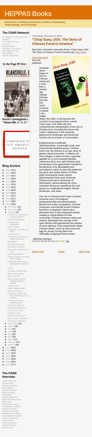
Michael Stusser (9, 409)
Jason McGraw (9, 381)
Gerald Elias (8, 383)
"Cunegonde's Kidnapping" (13, 223)
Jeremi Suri (7, 427)
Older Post (84, 251)
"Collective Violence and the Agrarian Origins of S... (17, 264)
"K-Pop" (10, 268)
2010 (8, 356)
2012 (8, 350)
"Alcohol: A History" (15, 291)
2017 (8, 195)
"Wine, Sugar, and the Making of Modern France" (16, 281)
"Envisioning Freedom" (16, 308)
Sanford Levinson (10, 418)
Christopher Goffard (11, 406)
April (10, 337)
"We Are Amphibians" (16, 219)
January (11, 345)
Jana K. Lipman (9, 390)
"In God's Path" (13, 234)
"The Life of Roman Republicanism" (15, 301)
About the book (40, 57)
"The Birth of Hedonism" (17, 271)
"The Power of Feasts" (16, 321)
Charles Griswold (10, 411)
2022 (8, 181)
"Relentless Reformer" (16, 247)
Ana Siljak (7, 395)
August (11, 326)
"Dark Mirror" (12, 242)
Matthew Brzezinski (11, 413)
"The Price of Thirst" (15, 310)
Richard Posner (9, 425)
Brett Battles (8, 388)
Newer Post (38, 251)
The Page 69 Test (10, 51)
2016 (8, 198)
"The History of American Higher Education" (17, 238)
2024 (8, 176)
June (10, 331)
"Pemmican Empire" (15, 254)
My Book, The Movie (11, 48)
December (12, 207)
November (12, 209)
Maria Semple (8, 392)
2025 (8, 173)
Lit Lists (5, 44)
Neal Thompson (9, 422)
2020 (8, 187)
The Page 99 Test (10, 41)
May (10, 334)
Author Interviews (10, 55)
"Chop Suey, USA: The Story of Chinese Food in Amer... (17, 295)
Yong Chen (80, 52)
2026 (8, 170)
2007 (8, 364)
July (10, 329)
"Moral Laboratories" (15, 274)
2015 (8, 201)
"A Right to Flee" (14, 313)
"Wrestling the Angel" (16, 244)
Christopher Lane (10, 404)
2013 (8, 347)
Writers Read (8, 46)
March (11, 339)
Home (61, 251)
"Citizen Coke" (13, 227)
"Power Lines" (13, 286)
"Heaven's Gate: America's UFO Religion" (18, 258)
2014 (8, 204)
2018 (8, 193)
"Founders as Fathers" (16, 316)
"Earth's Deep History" (16, 288)
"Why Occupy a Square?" (17, 318)
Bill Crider (6, 402)
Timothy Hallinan (10, 385)
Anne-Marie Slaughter (12, 416)
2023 (8, 178)
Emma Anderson (10, 397)
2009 (8, 359)
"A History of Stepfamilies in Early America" (17, 216)
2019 (8, 190)
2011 (8, 353)
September (13, 323)
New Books (7, 53)
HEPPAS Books (28, 13)
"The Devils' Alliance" (16, 305)
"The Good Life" (13, 276)
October (11, 212)
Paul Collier (7, 420)
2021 (8, 184)
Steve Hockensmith (11, 399)
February (12, 342)
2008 (8, 361)
